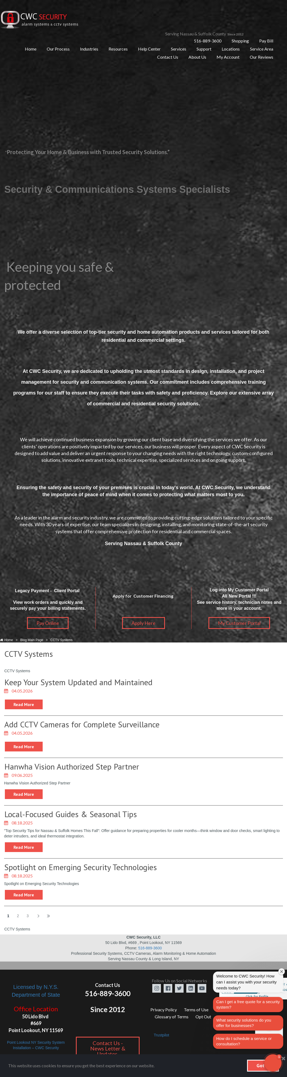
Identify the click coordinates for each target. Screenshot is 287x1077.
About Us (197, 56)
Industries (89, 48)
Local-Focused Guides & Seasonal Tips (70, 814)
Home (30, 48)
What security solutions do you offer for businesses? (243, 1023)
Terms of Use (196, 1009)
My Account (228, 56)
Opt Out (203, 1016)
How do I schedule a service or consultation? (244, 1041)
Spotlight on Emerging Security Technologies (80, 867)
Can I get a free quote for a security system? (248, 1004)
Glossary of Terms (171, 1016)
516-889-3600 (207, 40)
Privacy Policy (163, 1009)
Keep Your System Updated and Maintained (78, 682)
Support (204, 48)
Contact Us (167, 56)
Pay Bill (266, 40)
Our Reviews (261, 56)
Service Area (261, 48)
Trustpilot (161, 1035)
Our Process (58, 48)
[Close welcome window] (281, 971)
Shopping (240, 40)
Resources (118, 48)
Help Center (149, 48)
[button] (273, 1063)
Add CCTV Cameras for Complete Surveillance (82, 724)
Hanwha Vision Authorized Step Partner (71, 766)
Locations (231, 48)
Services (178, 48)
